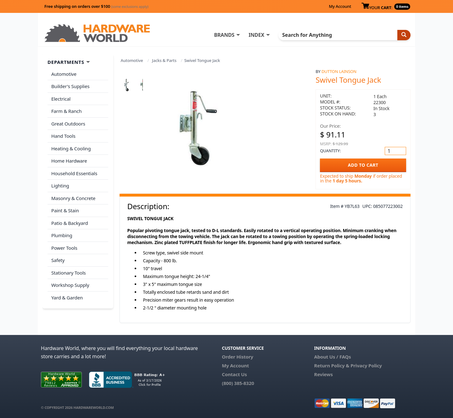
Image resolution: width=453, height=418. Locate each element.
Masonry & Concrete (73, 198)
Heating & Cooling (71, 148)
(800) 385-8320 (238, 383)
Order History (237, 357)
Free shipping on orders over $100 (96, 6)
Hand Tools (63, 136)
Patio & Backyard (69, 223)
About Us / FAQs (332, 357)
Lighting (60, 185)
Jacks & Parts (164, 60)
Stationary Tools (68, 273)
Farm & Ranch (66, 111)
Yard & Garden (67, 297)
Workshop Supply (70, 285)
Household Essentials (74, 173)
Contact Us (234, 374)
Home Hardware (69, 161)
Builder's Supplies (70, 86)
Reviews (323, 374)
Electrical (60, 99)
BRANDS (224, 34)
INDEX (256, 34)
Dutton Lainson (339, 71)
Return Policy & (331, 365)
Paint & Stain (65, 210)
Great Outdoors (68, 123)
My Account (340, 6)
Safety (57, 260)
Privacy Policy (366, 365)
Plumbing (61, 235)
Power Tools (64, 248)
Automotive (132, 60)
